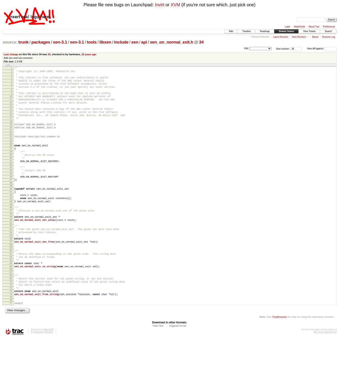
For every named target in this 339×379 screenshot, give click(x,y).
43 (11, 221)
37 (11, 200)
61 (11, 286)
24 (11, 153)
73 (11, 330)
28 (11, 166)
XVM (175, 4)
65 (11, 301)
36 (11, 196)
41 (11, 213)
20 (11, 139)
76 (11, 340)
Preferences (329, 26)
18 (11, 132)
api (144, 42)
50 (11, 246)
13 (11, 113)
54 (11, 261)
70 (11, 318)
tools (92, 42)
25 (11, 156)
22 (11, 146)
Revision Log (328, 37)
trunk (23, 42)
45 (11, 228)
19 (11, 135)
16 (11, 125)
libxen (105, 42)
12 (11, 110)
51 (11, 250)
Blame (315, 37)
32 (11, 181)
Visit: (246, 48)
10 (11, 102)
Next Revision (299, 37)
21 (11, 143)
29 (11, 170)
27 (11, 162)
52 (11, 253)
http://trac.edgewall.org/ (325, 373)
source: (10, 42)
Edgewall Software (43, 373)
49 (11, 243)
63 (11, 293)
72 (11, 326)
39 (11, 206)
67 (11, 308)
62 (11, 290)
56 (11, 268)
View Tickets (309, 31)
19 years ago (88, 54)
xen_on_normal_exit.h (171, 42)
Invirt (159, 4)
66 (11, 305)
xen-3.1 (60, 42)
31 (11, 178)
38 (11, 203)
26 (11, 159)
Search (328, 31)
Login (287, 26)
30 (11, 174)
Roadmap (265, 31)
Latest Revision (280, 37)
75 (11, 337)
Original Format (177, 367)
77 (11, 343)
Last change (11, 54)
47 (11, 235)
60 (11, 282)
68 (11, 311)
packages (40, 42)
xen (134, 42)
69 (11, 314)
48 (11, 239)
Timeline (246, 31)
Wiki (231, 31)
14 (11, 117)
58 (11, 276)
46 (11, 231)
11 (11, 106)
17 (11, 129)
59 (11, 279)
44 (11, 224)
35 (11, 192)
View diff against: (322, 48)
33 (11, 184)
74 (11, 334)
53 (11, 257)
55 (11, 265)
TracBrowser (279, 357)
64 (11, 297)
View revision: (283, 48)
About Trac (314, 26)
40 (11, 209)
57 (11, 272)
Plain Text (158, 367)
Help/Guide (299, 26)
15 (11, 121)
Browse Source (286, 31)
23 (11, 149)
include (121, 42)
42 (11, 217)
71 (11, 322)
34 (201, 42)
